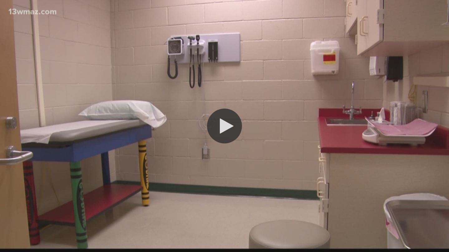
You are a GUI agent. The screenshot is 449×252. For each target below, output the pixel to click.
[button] (224, 126)
